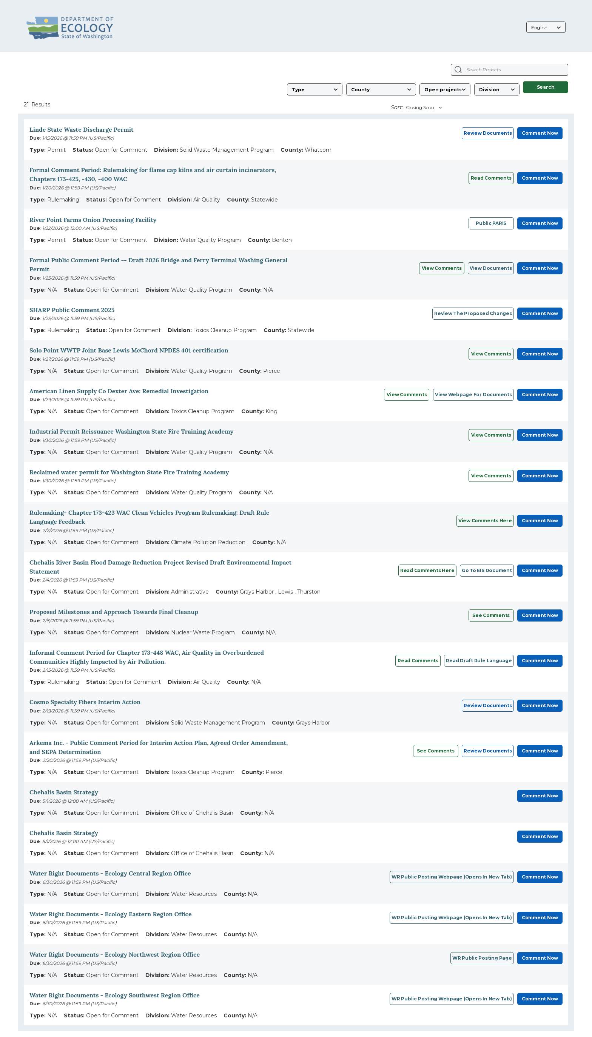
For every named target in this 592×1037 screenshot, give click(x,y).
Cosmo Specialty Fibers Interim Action (85, 702)
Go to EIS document (487, 570)
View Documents (491, 268)
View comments (491, 354)
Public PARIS (491, 223)
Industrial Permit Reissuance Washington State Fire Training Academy (131, 431)
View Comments (442, 268)
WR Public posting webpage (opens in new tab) (452, 999)
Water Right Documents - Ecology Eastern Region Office (110, 914)
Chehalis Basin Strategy (63, 792)
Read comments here (427, 570)
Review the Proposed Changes (473, 313)
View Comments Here (485, 520)
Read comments (491, 178)
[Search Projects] (458, 69)
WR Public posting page (482, 958)
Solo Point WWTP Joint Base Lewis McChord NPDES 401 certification (128, 350)
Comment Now (540, 133)
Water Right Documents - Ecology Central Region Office (110, 873)
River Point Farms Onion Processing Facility (92, 219)
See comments (491, 615)
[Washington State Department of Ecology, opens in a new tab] (70, 28)
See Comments (435, 751)
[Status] (444, 89)
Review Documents (488, 133)
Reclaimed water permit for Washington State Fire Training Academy (129, 472)
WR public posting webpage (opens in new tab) (452, 877)
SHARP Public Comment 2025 (71, 310)
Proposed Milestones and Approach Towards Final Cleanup (113, 611)
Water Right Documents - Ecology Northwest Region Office (114, 954)
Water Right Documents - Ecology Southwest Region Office (114, 995)
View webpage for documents (473, 394)
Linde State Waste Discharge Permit (81, 129)
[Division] (497, 89)
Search (546, 87)
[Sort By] (423, 108)
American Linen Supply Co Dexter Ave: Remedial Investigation (118, 391)
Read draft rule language (479, 660)
